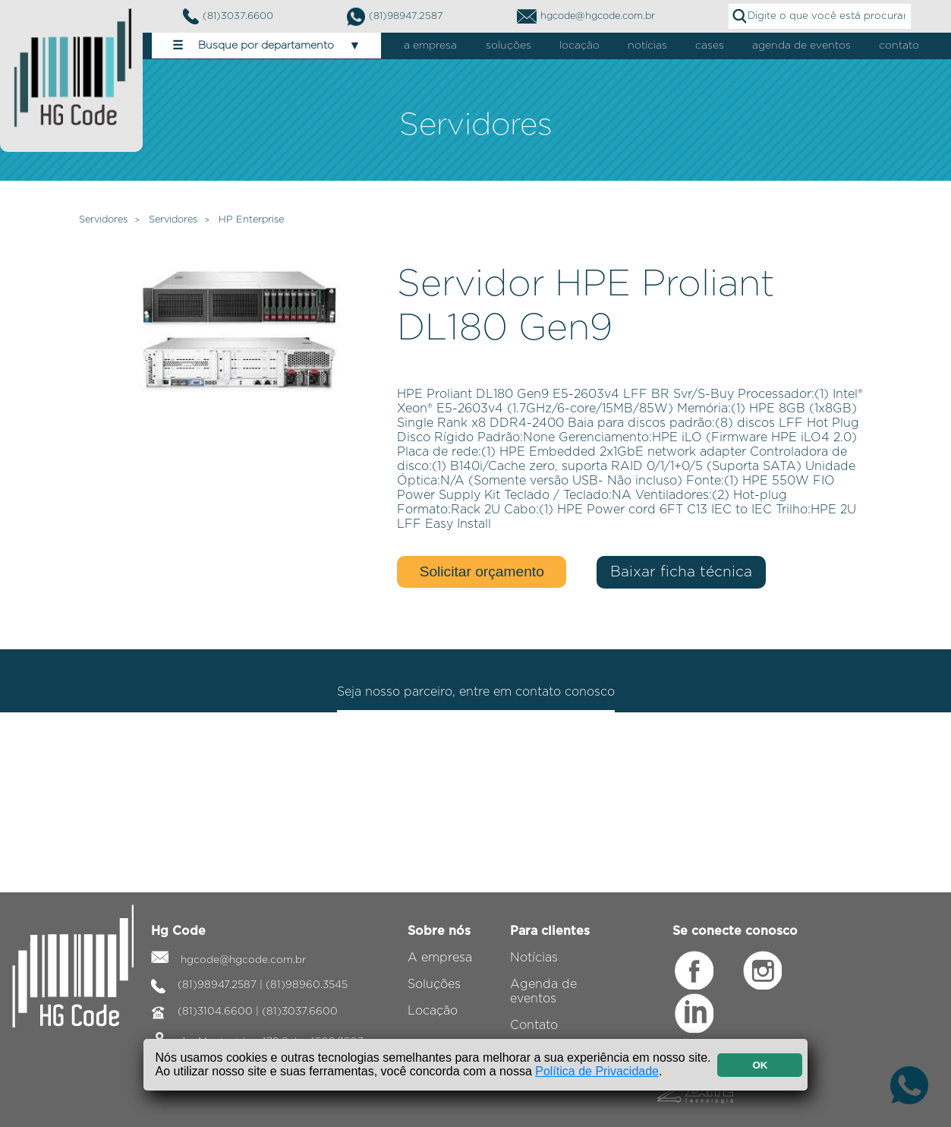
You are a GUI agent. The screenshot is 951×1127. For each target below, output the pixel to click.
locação (579, 45)
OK (759, 1065)
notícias (647, 45)
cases (709, 45)
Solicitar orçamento (482, 571)
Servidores (103, 220)
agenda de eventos (801, 45)
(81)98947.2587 (395, 17)
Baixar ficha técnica (681, 572)
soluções (508, 45)
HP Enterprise (251, 220)
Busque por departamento (266, 45)
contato (899, 45)
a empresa (430, 45)
